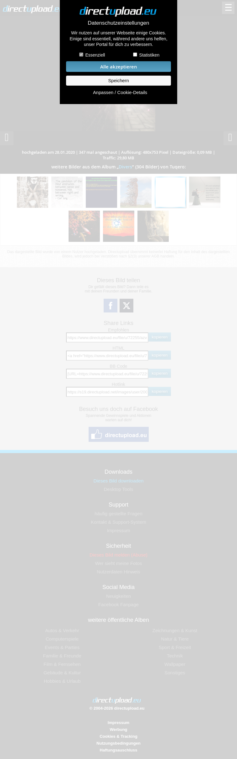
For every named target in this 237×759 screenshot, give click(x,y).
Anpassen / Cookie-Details (120, 92)
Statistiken (149, 54)
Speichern (118, 80)
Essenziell (95, 54)
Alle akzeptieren (118, 67)
